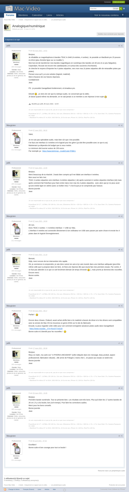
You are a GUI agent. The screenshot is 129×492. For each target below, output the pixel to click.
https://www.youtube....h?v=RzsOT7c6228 (46, 329)
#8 (120, 388)
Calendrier (37, 15)
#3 (120, 163)
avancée (124, 9)
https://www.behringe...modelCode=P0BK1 (59, 151)
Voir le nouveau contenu (106, 15)
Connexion (107, 2)
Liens (49, 15)
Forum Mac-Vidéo (9, 485)
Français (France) (28, 489)
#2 (120, 125)
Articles (60, 15)
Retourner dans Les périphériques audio (111, 471)
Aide (54, 489)
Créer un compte (119, 2)
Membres (23, 15)
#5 (120, 250)
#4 (120, 216)
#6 (120, 306)
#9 (120, 436)
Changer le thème (13, 489)
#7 (120, 343)
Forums (10, 15)
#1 (120, 46)
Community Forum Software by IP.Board (112, 489)
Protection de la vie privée (117, 485)
